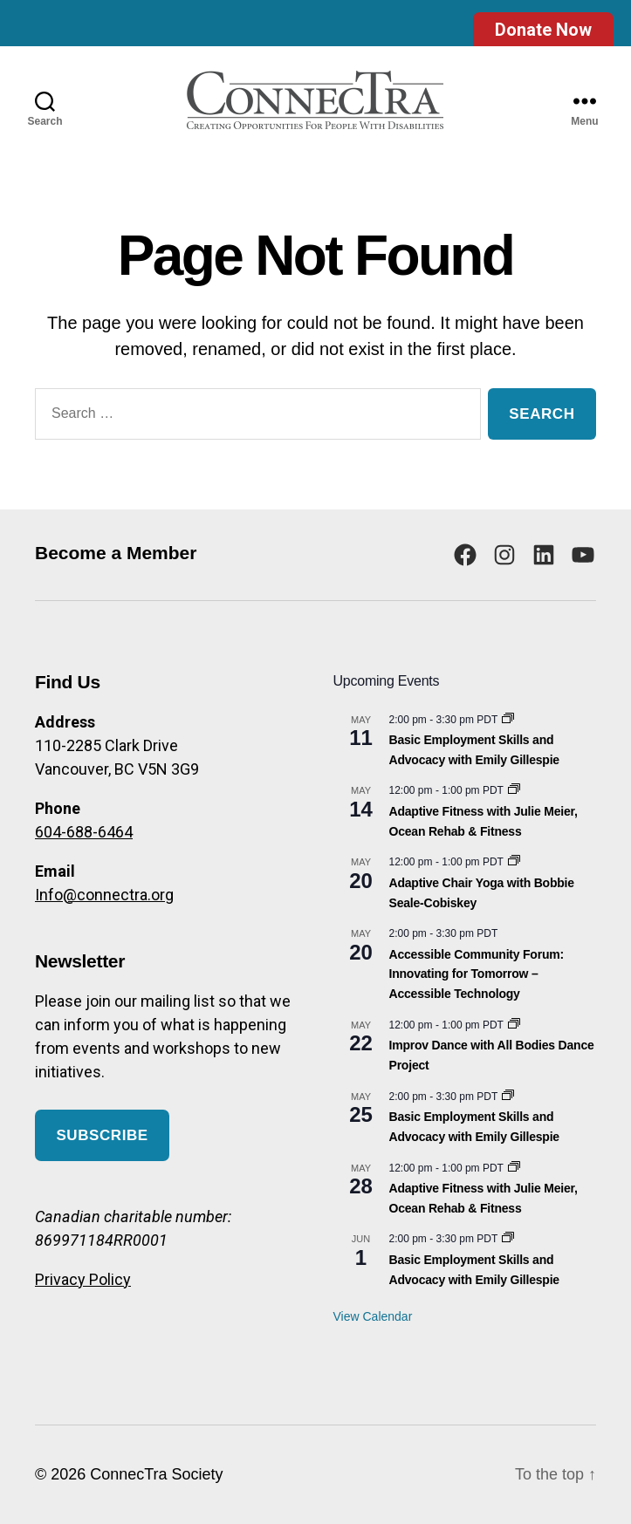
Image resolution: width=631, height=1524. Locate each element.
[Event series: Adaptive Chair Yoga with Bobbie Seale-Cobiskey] (514, 862)
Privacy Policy (83, 1279)
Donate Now (543, 29)
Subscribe (101, 1135)
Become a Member (116, 553)
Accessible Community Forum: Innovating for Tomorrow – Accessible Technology (476, 974)
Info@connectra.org (104, 894)
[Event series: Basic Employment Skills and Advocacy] (508, 720)
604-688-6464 (84, 832)
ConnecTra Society (156, 1474)
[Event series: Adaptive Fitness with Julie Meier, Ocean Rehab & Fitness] (514, 790)
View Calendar (373, 1316)
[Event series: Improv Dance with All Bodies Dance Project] (514, 1025)
